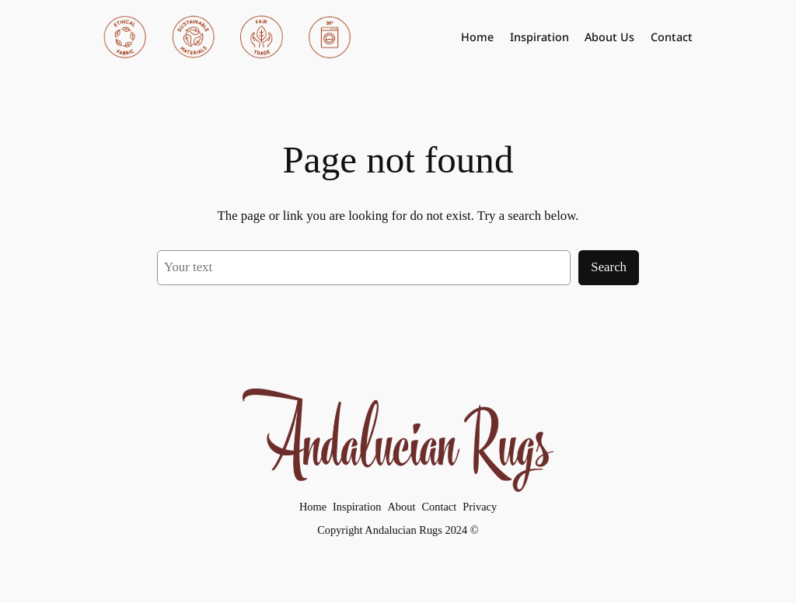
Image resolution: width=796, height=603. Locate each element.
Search (609, 267)
